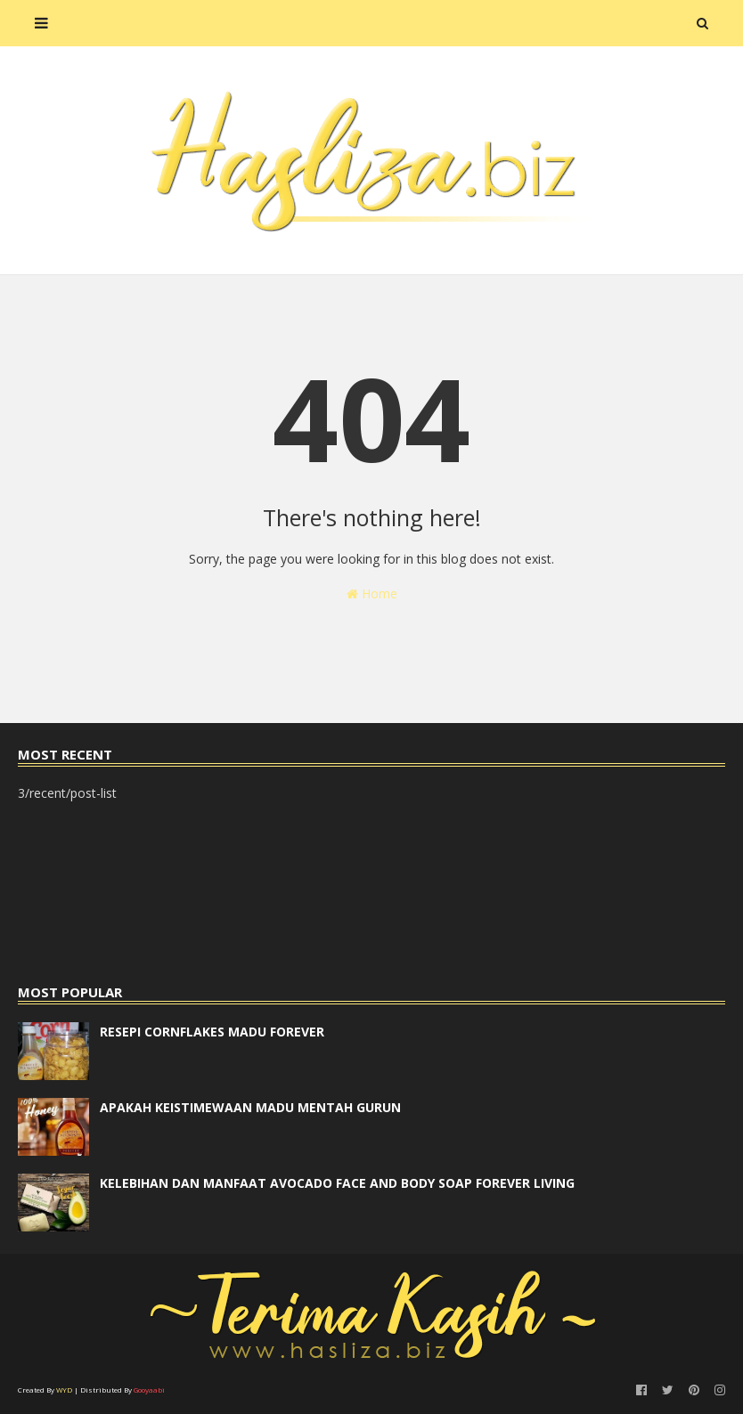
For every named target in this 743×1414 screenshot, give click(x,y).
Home (372, 593)
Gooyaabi (149, 1389)
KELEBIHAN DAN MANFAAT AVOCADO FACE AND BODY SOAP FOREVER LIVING (337, 1182)
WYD (64, 1389)
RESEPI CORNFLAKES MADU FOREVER (212, 1031)
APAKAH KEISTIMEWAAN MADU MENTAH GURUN (250, 1107)
